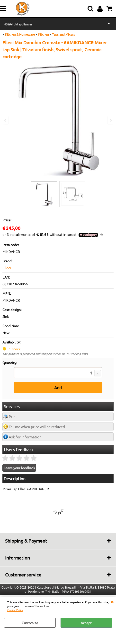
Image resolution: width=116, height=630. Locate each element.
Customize (30, 623)
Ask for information (25, 437)
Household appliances (18, 24)
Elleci (6, 267)
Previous (5, 120)
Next (110, 120)
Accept (86, 623)
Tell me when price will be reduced (37, 426)
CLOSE (112, 601)
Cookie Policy (15, 610)
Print (13, 416)
